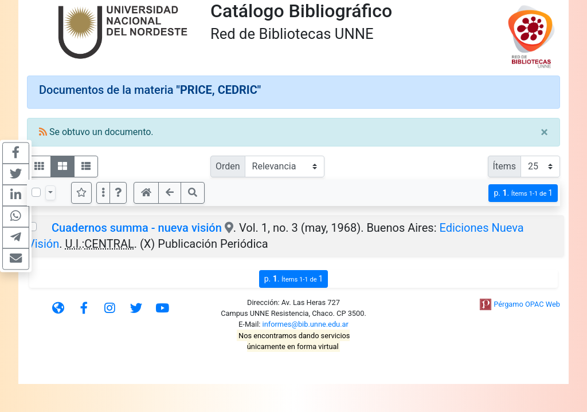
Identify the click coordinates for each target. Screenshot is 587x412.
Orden (228, 166)
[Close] (544, 132)
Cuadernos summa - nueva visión (137, 228)
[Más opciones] (103, 193)
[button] (118, 193)
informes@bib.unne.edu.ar (306, 324)
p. (523, 193)
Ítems (504, 166)
